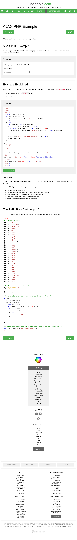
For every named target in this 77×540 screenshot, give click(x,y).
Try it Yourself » (9, 170)
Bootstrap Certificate (56, 511)
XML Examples (20, 517)
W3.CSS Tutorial (21, 485)
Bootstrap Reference (56, 485)
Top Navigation (38, 381)
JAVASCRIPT (29, 11)
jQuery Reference (56, 490)
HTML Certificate (56, 499)
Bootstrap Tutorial (20, 487)
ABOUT (66, 465)
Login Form (38, 389)
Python (38, 436)
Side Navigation (38, 379)
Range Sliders (38, 395)
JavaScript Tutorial (20, 479)
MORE (40, 11)
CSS (20, 11)
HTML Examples (21, 499)
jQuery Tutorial (20, 490)
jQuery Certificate (56, 508)
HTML (13, 11)
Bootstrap (38, 442)
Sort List (38, 403)
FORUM (48, 465)
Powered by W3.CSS (38, 528)
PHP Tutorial (21, 488)
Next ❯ (70, 32)
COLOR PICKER (38, 354)
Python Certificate (56, 506)
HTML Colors (56, 488)
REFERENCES (55, 11)
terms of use (26, 526)
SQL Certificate (56, 504)
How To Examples (20, 504)
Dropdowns (38, 374)
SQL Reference (56, 480)
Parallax (38, 387)
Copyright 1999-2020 (48, 526)
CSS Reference (56, 477)
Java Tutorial (21, 492)
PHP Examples (20, 513)
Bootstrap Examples (21, 511)
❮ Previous (8, 32)
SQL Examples (20, 506)
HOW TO (38, 368)
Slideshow (38, 399)
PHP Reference (56, 487)
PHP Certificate (56, 509)
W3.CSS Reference (56, 483)
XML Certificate (56, 513)
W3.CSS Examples (20, 509)
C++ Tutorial (21, 493)
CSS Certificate (56, 501)
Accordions (38, 377)
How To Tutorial (20, 480)
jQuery (38, 440)
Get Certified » (56, 516)
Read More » (38, 449)
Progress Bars (38, 385)
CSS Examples (20, 501)
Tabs (38, 372)
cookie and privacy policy (36, 526)
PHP (38, 438)
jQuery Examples (21, 514)
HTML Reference (56, 475)
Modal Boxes (38, 383)
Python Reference (56, 482)
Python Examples (20, 508)
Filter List (38, 401)
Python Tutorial (20, 483)
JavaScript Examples (21, 503)
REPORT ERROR (11, 465)
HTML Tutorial (20, 475)
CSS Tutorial (21, 477)
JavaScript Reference (56, 479)
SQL (38, 434)
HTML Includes (38, 391)
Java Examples (20, 516)
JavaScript (38, 432)
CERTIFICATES (38, 424)
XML (38, 444)
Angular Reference (56, 493)
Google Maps (38, 393)
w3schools (38, 3)
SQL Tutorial (21, 482)
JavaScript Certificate (56, 503)
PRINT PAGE (29, 465)
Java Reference (56, 492)
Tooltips (38, 397)
